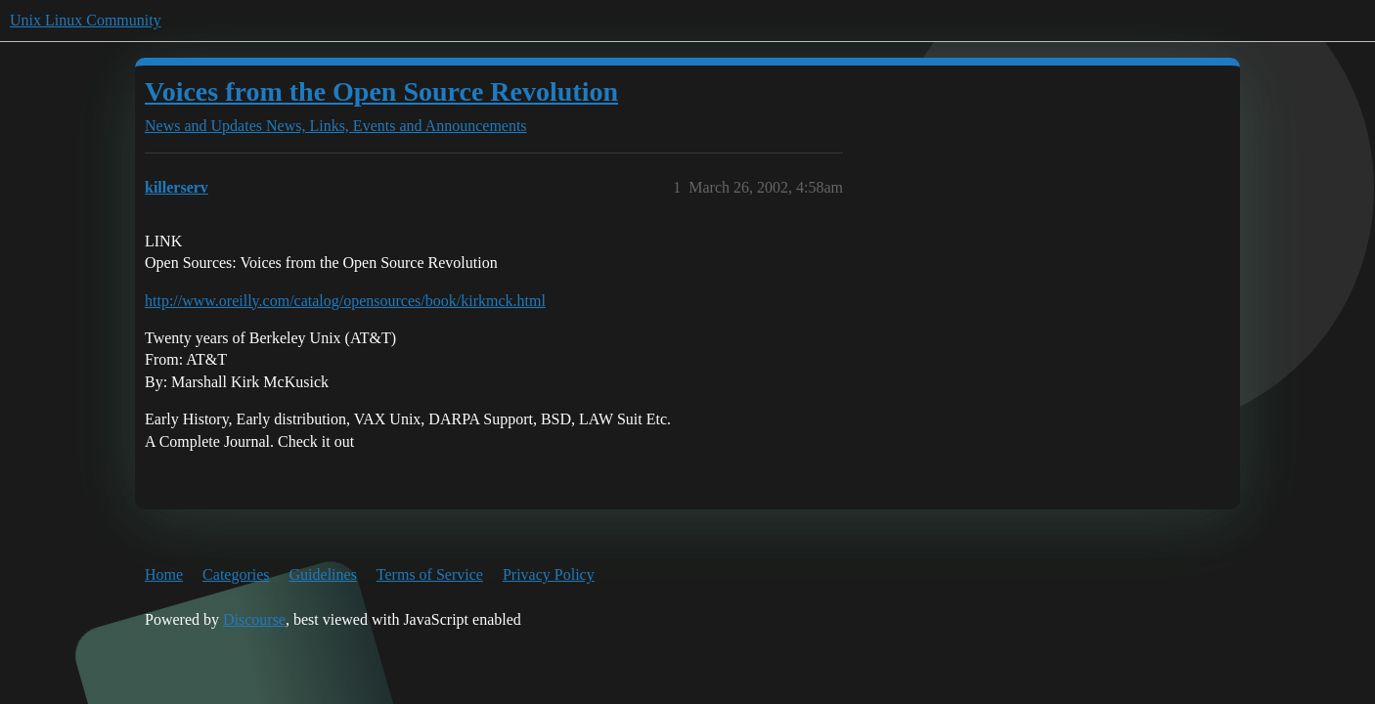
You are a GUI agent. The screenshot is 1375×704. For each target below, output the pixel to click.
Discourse (254, 619)
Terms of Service (430, 574)
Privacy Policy (549, 574)
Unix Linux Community (85, 20)
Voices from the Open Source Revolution (381, 91)
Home (164, 574)
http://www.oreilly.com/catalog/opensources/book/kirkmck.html (345, 300)
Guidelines (323, 574)
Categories (235, 574)
